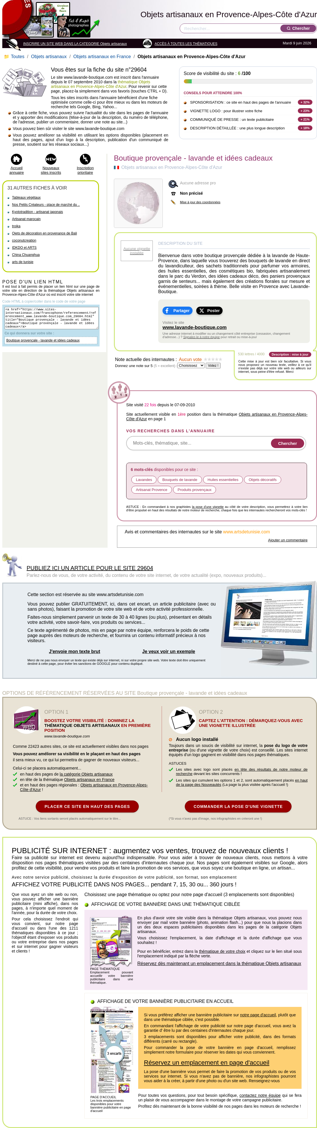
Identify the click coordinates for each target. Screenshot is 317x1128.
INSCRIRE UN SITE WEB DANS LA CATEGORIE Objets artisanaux (75, 44)
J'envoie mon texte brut (74, 651)
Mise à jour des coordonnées (200, 202)
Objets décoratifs (263, 480)
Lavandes (144, 480)
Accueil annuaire (16, 170)
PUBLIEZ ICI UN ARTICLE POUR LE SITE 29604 (90, 568)
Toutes (15, 56)
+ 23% (305, 111)
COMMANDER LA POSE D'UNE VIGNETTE (238, 806)
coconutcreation (24, 240)
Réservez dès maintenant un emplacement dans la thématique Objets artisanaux (219, 963)
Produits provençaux (195, 490)
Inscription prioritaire (85, 170)
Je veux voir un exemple (168, 651)
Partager (181, 310)
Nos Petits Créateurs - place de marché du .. (46, 205)
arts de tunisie (22, 262)
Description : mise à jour (290, 354)
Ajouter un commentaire (288, 540)
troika (16, 226)
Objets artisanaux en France (102, 56)
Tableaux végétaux (26, 198)
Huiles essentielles (223, 480)
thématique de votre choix (222, 951)
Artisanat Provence (151, 490)
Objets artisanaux (49, 56)
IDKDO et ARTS (24, 248)
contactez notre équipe (260, 1095)
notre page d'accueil (258, 1015)
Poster (213, 310)
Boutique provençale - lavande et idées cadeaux (43, 346)
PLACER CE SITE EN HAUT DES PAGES (87, 806)
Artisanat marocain (26, 219)
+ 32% (305, 102)
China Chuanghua (26, 255)
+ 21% (305, 119)
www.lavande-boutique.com (195, 327)
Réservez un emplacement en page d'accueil (206, 1062)
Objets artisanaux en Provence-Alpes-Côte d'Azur (228, 14)
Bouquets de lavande (179, 480)
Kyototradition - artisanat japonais (37, 212)
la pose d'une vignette (208, 506)
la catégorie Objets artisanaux (86, 774)
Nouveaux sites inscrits (51, 170)
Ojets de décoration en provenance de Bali (44, 233)
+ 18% (305, 128)
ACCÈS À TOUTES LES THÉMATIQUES (186, 44)
